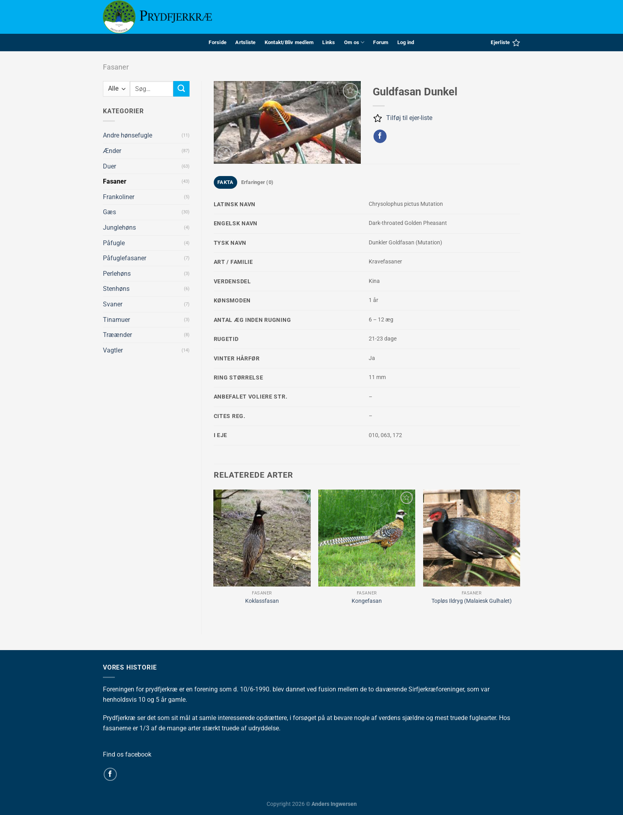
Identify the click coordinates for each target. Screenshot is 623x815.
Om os (354, 42)
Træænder (117, 335)
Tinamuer (116, 319)
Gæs (109, 212)
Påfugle (114, 243)
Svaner (112, 304)
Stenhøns (116, 288)
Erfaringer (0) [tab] (257, 182)
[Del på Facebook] (380, 136)
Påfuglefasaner (124, 258)
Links (328, 42)
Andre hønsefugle (127, 135)
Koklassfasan (262, 601)
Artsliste (245, 42)
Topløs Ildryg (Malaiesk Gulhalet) (471, 601)
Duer (109, 166)
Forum (380, 42)
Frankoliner (118, 197)
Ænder (112, 151)
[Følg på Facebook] (110, 774)
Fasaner (116, 67)
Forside (217, 42)
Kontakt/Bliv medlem (289, 42)
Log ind (405, 42)
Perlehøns (117, 273)
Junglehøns (119, 227)
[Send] (181, 89)
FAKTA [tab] (225, 182)
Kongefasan (367, 601)
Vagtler (113, 350)
